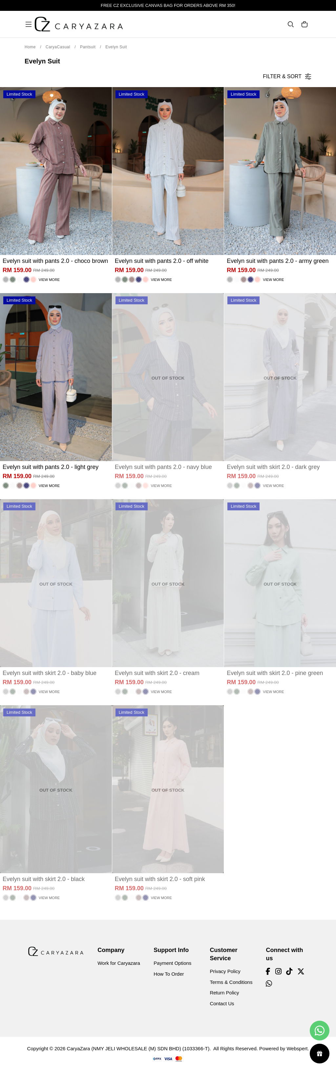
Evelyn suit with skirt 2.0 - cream (157, 673)
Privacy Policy (225, 971)
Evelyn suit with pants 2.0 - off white (162, 261)
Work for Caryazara (118, 963)
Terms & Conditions (231, 982)
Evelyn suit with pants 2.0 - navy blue (163, 467)
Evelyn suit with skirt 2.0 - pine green (275, 673)
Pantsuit (87, 47)
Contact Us (222, 1003)
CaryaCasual (58, 47)
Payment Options (172, 963)
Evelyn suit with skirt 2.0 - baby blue (49, 673)
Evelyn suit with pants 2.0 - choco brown (55, 261)
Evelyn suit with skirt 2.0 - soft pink (160, 879)
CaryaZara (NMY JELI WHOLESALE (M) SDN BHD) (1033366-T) (138, 1048)
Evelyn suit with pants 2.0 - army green (277, 261)
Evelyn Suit (116, 47)
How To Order (169, 974)
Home (30, 47)
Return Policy (224, 992)
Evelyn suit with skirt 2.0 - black (44, 879)
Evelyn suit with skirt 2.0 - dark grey (273, 467)
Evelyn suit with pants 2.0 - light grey (50, 467)
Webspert (296, 1048)
